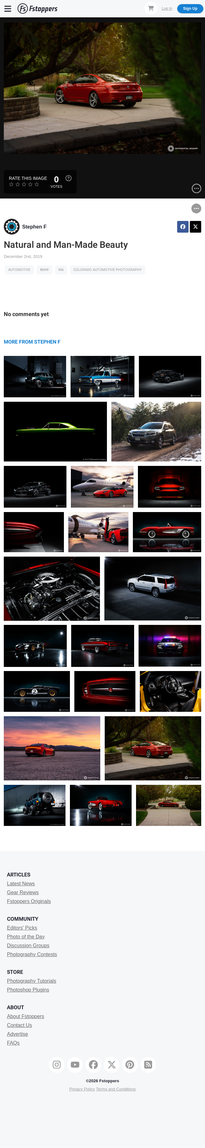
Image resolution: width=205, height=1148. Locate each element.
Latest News (21, 883)
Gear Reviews (23, 892)
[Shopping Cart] (151, 8)
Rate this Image (28, 178)
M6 (61, 269)
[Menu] (8, 8)
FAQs (13, 1043)
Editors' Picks (22, 928)
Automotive (19, 269)
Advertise (17, 1034)
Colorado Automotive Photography (107, 269)
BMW (44, 269)
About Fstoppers (25, 1016)
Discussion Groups (28, 945)
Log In (167, 8)
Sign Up (190, 8)
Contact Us (19, 1025)
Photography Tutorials (31, 981)
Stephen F (34, 226)
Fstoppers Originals (29, 901)
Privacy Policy (82, 1089)
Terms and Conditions (116, 1089)
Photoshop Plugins (28, 989)
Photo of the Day (26, 936)
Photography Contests (32, 954)
